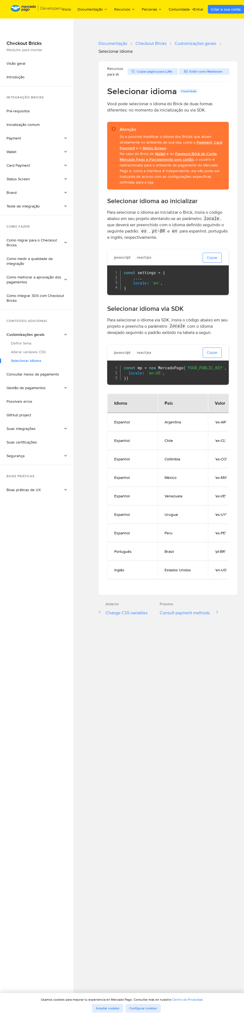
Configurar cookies (143, 1008)
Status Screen (154, 148)
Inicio (66, 9)
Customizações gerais (195, 43)
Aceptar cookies (107, 1008)
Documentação (112, 43)
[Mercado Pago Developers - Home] (36, 9)
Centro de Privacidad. (187, 999)
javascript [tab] (122, 257)
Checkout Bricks (150, 43)
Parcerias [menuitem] (152, 9)
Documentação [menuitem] (93, 9)
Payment (204, 142)
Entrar (198, 9)
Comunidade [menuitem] (182, 9)
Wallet (160, 153)
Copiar (212, 257)
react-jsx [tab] (144, 257)
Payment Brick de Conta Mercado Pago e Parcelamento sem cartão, (168, 156)
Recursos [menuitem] (124, 9)
